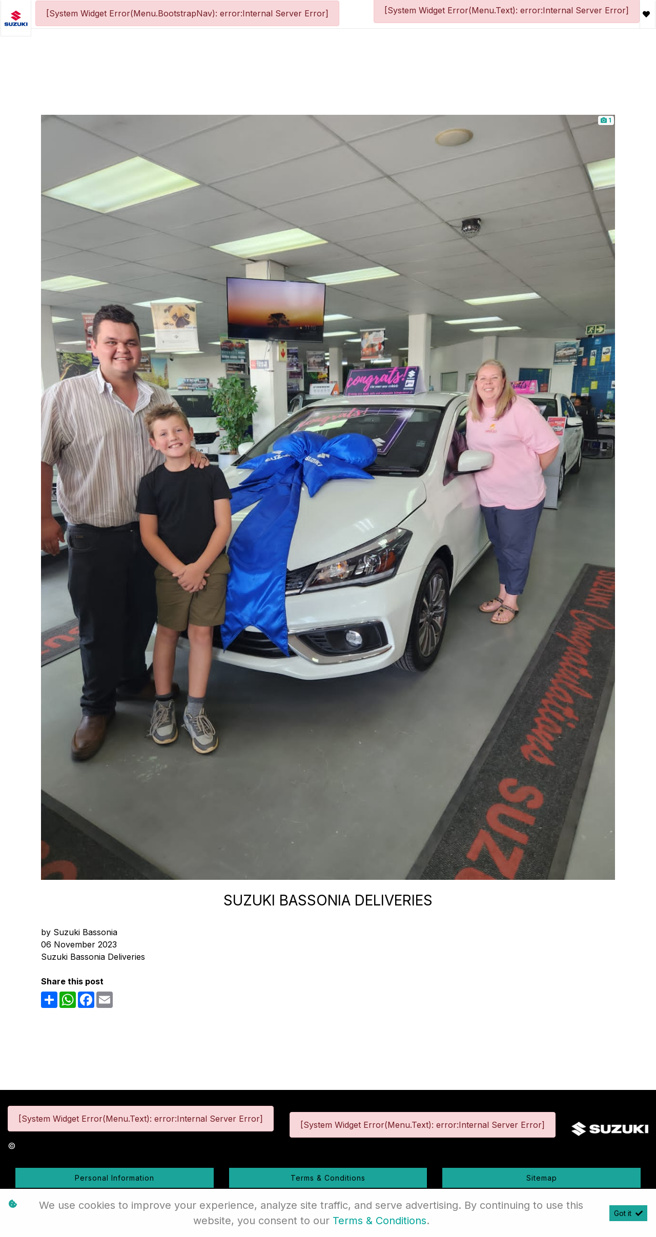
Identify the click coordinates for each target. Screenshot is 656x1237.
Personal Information (114, 1177)
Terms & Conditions (328, 1177)
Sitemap (541, 1177)
